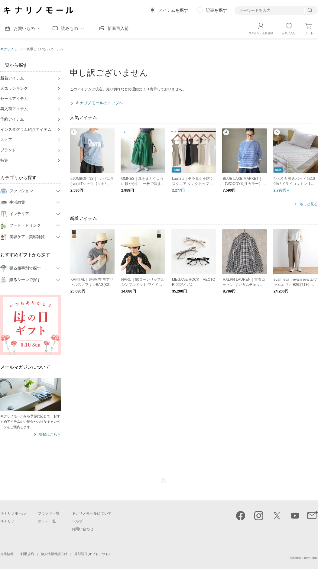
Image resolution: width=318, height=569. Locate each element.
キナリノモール (12, 49)
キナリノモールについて (92, 513)
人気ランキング (14, 88)
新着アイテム (12, 78)
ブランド (8, 150)
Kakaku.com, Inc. (305, 558)
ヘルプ (77, 521)
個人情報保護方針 (54, 554)
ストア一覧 (47, 521)
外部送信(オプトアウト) (92, 554)
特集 (4, 160)
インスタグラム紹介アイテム (25, 129)
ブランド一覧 (49, 513)
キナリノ (7, 521)
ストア (6, 139)
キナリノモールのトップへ (99, 103)
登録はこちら (50, 435)
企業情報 (7, 554)
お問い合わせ (82, 529)
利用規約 (27, 554)
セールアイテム (14, 98)
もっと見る (309, 204)
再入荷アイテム (14, 109)
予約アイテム (12, 119)
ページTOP (163, 480)
